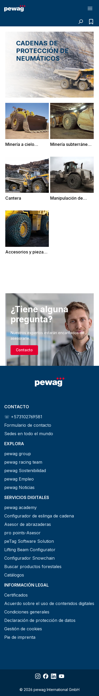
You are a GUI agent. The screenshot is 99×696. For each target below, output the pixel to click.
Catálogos (14, 575)
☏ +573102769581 (23, 416)
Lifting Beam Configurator (29, 549)
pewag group (17, 453)
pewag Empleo (19, 479)
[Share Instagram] (37, 676)
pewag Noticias (19, 487)
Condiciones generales (26, 612)
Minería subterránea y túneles (71, 144)
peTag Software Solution (29, 541)
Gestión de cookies (23, 628)
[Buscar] (80, 21)
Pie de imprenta (19, 637)
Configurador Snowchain (29, 558)
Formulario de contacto (27, 425)
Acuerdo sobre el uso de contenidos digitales (49, 603)
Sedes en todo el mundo (28, 433)
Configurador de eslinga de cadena (39, 516)
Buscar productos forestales (33, 566)
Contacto (24, 350)
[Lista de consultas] (90, 21)
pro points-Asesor (22, 532)
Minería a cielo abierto (19, 144)
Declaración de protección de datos (40, 620)
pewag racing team (23, 462)
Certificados (16, 595)
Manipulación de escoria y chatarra (68, 198)
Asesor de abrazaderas (27, 524)
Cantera (13, 198)
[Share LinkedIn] (53, 676)
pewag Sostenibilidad (25, 470)
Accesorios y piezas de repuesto (25, 252)
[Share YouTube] (61, 676)
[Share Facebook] (45, 676)
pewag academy (20, 507)
